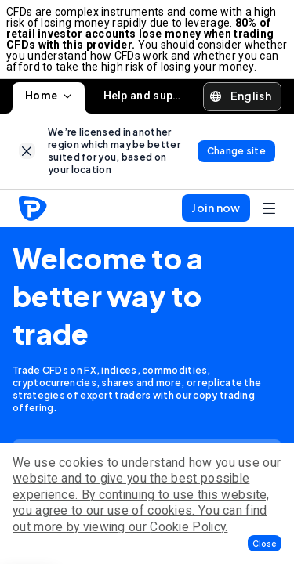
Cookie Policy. (188, 526)
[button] (264, 543)
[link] (27, 151)
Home (48, 95)
